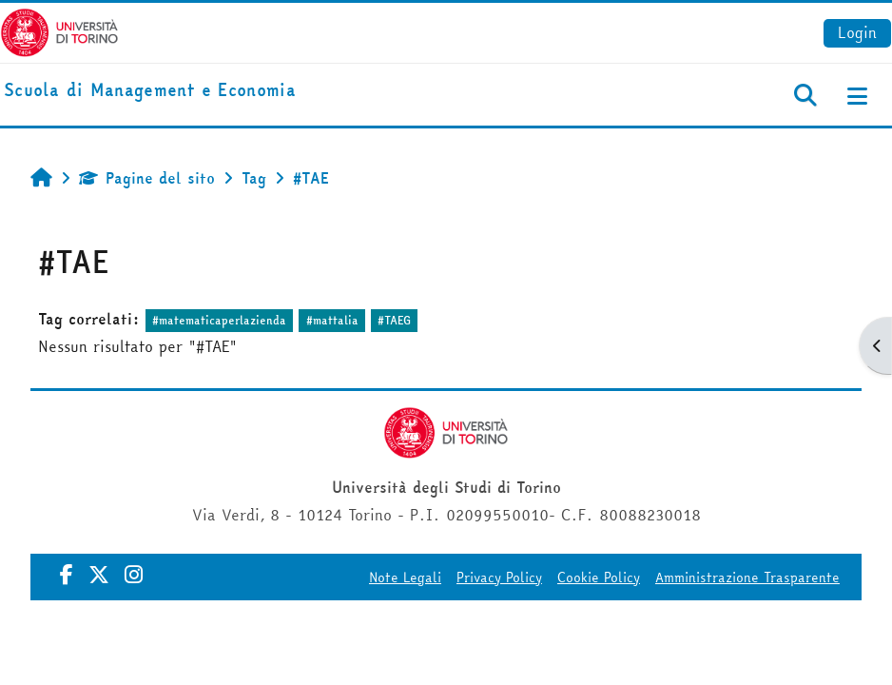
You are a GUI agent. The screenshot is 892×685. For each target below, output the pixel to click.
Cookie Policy (598, 577)
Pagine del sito (147, 177)
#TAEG (394, 320)
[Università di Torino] (59, 30)
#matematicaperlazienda (219, 320)
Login (857, 32)
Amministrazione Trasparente (747, 577)
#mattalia (332, 320)
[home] (150, 91)
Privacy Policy (499, 577)
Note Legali (405, 577)
